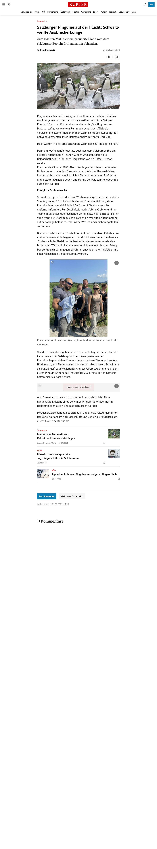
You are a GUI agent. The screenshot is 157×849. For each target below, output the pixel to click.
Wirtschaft (86, 11)
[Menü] (3, 4)
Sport (95, 11)
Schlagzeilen (26, 11)
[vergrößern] (116, 66)
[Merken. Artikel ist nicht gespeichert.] (117, 57)
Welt (54, 470)
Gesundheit (124, 11)
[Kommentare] (109, 57)
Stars (134, 11)
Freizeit (112, 11)
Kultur (104, 11)
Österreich (65, 11)
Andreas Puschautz (46, 49)
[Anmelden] (145, 4)
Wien (37, 11)
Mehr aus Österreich (72, 496)
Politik (76, 11)
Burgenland (52, 11)
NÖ (43, 11)
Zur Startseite (46, 496)
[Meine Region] (9, 4)
